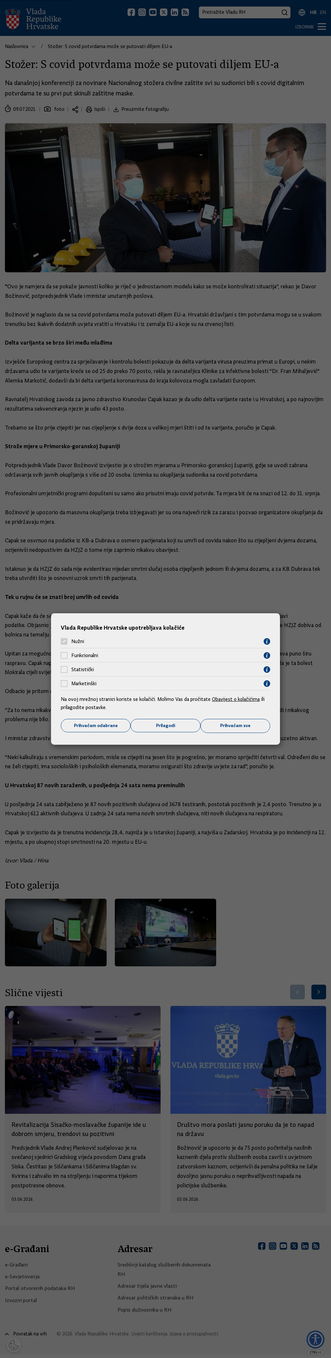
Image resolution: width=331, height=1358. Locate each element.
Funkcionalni (84, 655)
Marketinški (83, 684)
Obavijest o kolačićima (236, 699)
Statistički (82, 669)
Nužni (77, 641)
